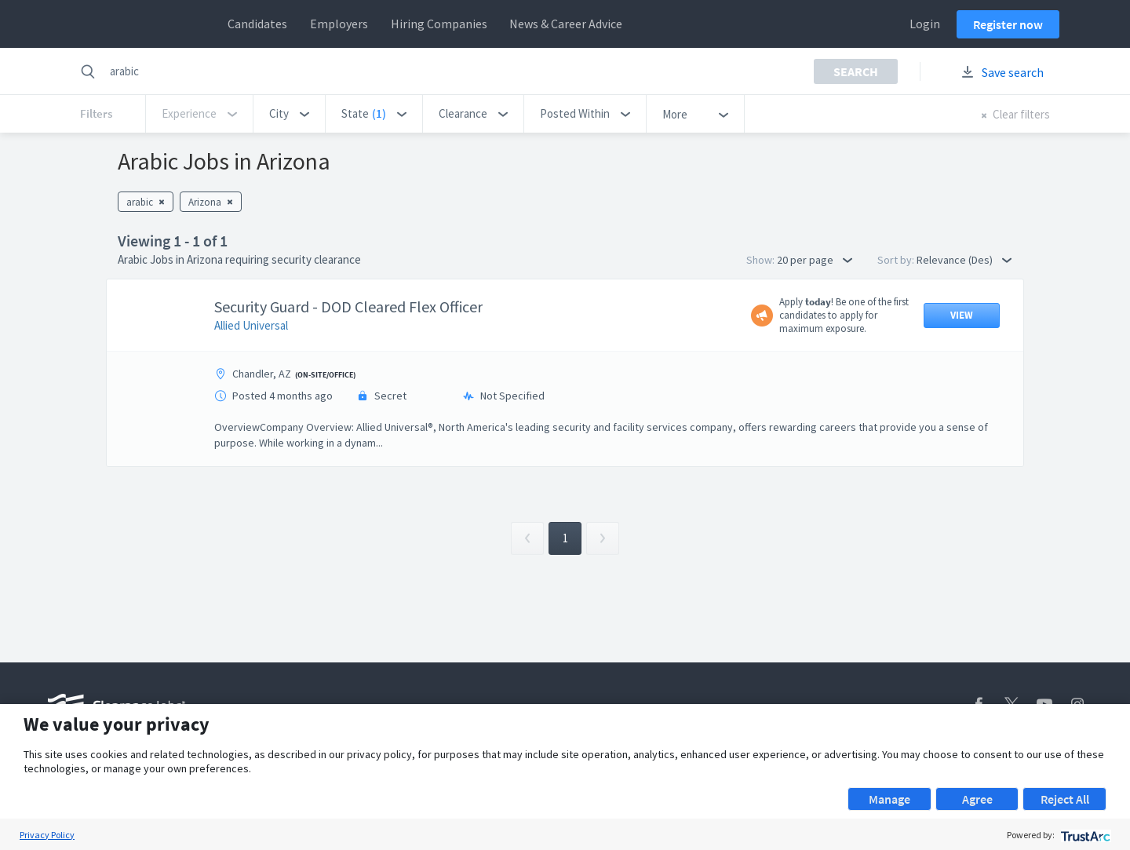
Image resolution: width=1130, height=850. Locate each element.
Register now (1008, 24)
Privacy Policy (47, 835)
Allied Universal (251, 325)
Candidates (257, 23)
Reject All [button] (1065, 799)
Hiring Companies (439, 23)
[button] (289, 114)
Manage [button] (889, 799)
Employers (339, 23)
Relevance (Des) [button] (964, 259)
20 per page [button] (814, 259)
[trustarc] (1084, 835)
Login (924, 23)
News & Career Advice (565, 23)
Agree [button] (977, 799)
